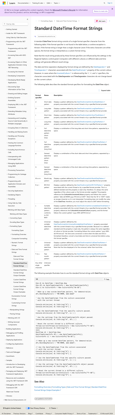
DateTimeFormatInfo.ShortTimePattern (90, 115)
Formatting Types (47, 21)
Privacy (48, 413)
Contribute (39, 413)
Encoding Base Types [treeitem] (17, 222)
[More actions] (110, 21)
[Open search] (104, 3)
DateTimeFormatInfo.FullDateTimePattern (91, 142)
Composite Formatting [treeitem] (19, 238)
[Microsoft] (4, 3)
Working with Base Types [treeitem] (18, 214)
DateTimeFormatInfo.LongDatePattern (90, 108)
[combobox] (15, 24)
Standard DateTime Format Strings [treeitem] (20, 264)
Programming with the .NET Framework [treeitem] (17, 49)
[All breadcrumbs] (36, 21)
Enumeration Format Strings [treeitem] (19, 297)
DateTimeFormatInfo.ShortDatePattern (90, 102)
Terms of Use (81, 413)
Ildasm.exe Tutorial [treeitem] (12, 392)
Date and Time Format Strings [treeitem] (18, 257)
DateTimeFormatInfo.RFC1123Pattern (89, 185)
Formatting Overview (42, 387)
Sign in (110, 3)
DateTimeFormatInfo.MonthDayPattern (90, 178)
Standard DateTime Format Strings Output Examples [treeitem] (20, 272)
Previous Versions (19, 413)
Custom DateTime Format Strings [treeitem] (19, 280)
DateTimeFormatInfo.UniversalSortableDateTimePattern (73, 224)
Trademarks (92, 413)
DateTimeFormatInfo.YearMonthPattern (90, 254)
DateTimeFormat (78, 70)
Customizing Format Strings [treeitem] (19, 304)
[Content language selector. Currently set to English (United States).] (12, 408)
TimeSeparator (40, 70)
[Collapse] (27, 19)
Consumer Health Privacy (63, 413)
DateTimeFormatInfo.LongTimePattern (90, 122)
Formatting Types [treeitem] (18, 230)
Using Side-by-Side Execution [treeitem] (16, 37)
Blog (29, 413)
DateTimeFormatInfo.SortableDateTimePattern (93, 206)
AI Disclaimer (6, 413)
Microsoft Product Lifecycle (64, 10)
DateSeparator (99, 67)
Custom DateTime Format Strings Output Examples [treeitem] (19, 289)
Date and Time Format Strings (66, 21)
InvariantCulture (63, 73)
